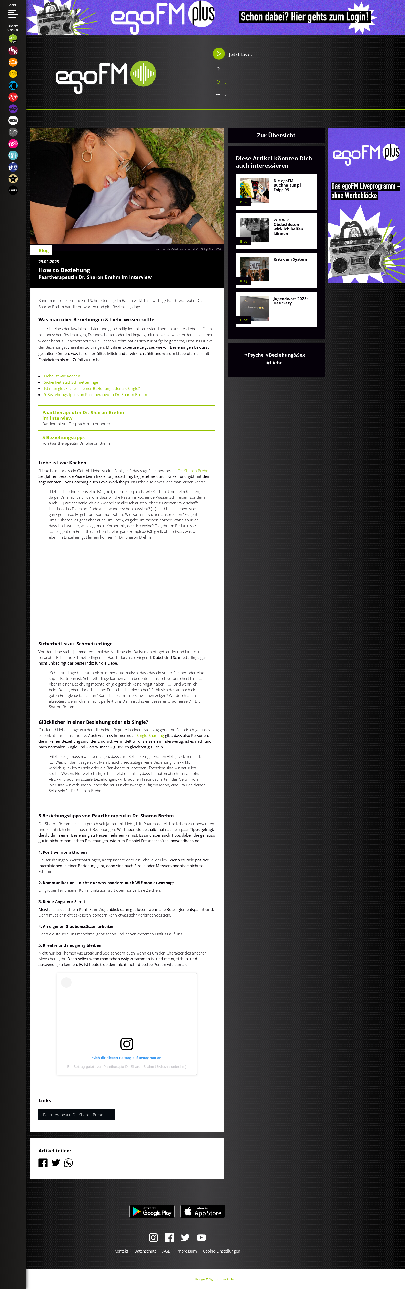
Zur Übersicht (276, 135)
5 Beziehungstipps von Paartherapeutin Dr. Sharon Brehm (95, 394)
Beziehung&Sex (287, 355)
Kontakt (121, 1251)
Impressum (187, 1251)
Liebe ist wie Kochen (62, 375)
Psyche (256, 355)
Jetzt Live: (232, 54)
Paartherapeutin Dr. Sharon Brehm (73, 1114)
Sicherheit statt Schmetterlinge (71, 382)
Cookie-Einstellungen (221, 1251)
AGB (166, 1251)
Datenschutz (145, 1251)
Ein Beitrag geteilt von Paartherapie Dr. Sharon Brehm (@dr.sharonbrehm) (126, 1066)
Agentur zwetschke (222, 1279)
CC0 (218, 249)
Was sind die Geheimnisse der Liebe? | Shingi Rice (184, 249)
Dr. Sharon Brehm (193, 470)
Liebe (276, 363)
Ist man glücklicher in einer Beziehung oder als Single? (92, 388)
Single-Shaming (150, 735)
